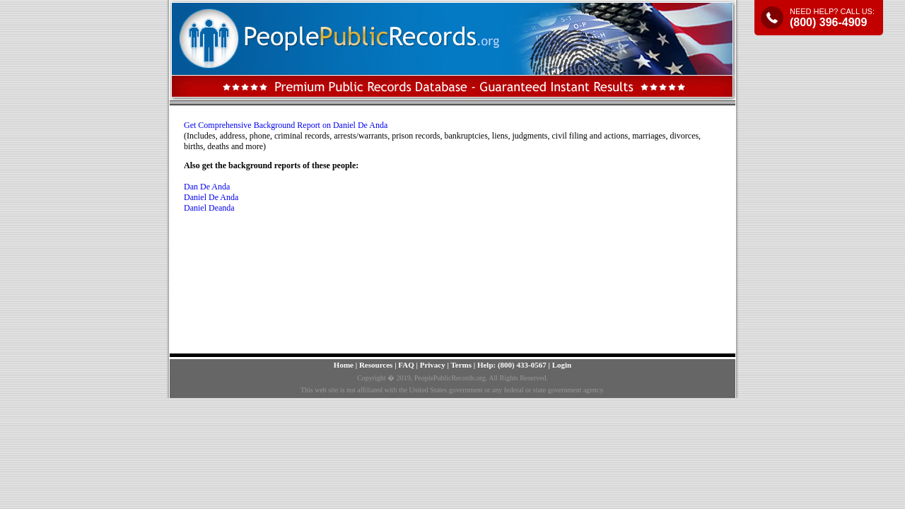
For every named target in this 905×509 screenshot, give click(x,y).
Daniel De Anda (211, 197)
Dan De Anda (207, 187)
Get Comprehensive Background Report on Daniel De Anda (285, 125)
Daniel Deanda (209, 208)
